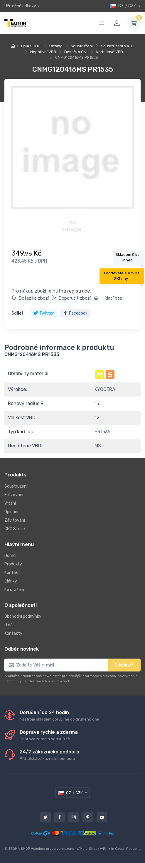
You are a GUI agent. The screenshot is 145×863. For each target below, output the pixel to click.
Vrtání (10, 503)
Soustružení (82, 46)
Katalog (56, 46)
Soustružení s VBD (117, 46)
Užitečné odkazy (20, 6)
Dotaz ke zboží (30, 298)
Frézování (13, 494)
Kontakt (12, 572)
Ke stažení (14, 589)
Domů (10, 555)
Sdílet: (18, 313)
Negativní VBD (43, 52)
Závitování (14, 520)
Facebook (75, 313)
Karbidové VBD (109, 52)
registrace (78, 291)
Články (10, 581)
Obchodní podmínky (22, 616)
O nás (9, 624)
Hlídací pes (108, 298)
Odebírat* (124, 665)
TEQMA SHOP (29, 46)
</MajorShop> (87, 849)
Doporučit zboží (71, 298)
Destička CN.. (76, 52)
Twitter (43, 313)
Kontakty (13, 633)
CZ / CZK (123, 6)
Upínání (11, 511)
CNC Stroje (14, 528)
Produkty (13, 564)
